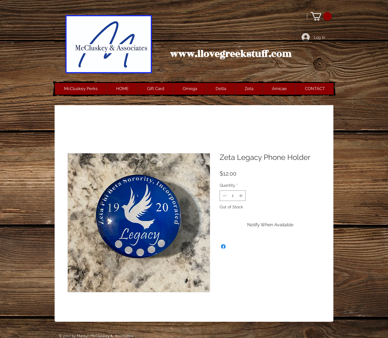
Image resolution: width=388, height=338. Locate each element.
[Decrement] (224, 196)
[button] (321, 16)
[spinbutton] (233, 196)
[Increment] (241, 196)
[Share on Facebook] (223, 246)
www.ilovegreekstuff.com (231, 54)
